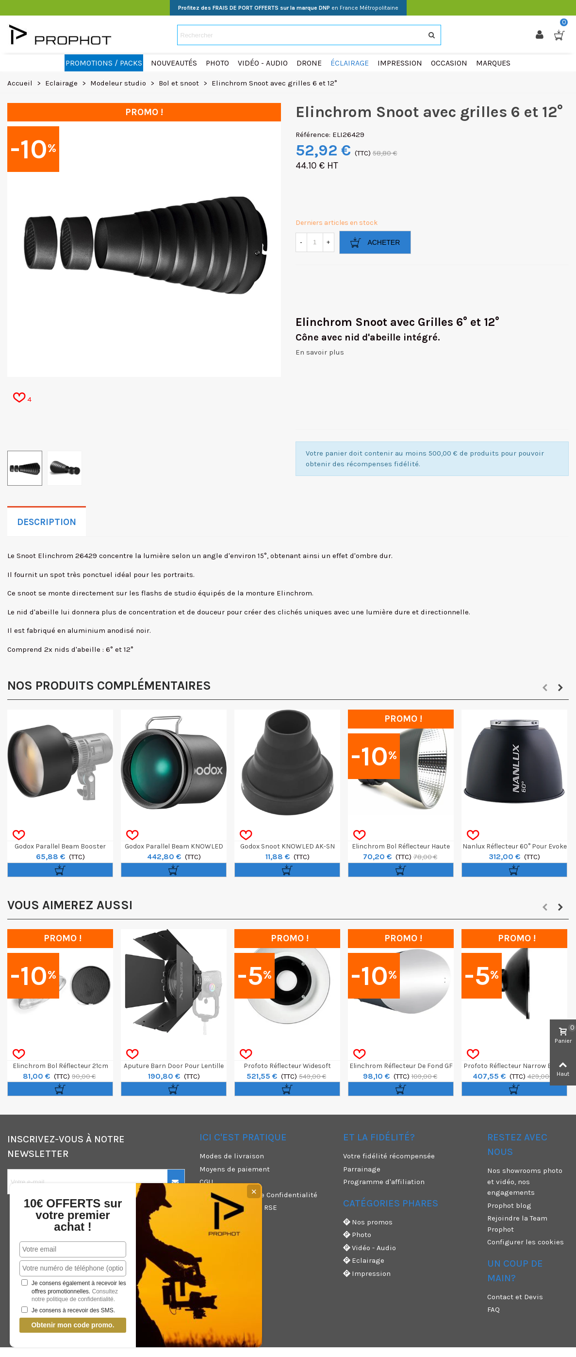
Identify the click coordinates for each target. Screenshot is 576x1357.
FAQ (493, 1309)
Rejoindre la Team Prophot (517, 1224)
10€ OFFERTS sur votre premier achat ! (73, 1215)
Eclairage (363, 1260)
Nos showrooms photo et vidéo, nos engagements (524, 1181)
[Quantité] (315, 242)
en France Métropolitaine (288, 7)
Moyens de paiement (234, 1169)
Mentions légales (229, 1220)
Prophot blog (509, 1205)
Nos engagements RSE (238, 1207)
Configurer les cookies (525, 1242)
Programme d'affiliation (384, 1181)
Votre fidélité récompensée (389, 1156)
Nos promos (368, 1222)
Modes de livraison (231, 1156)
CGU (206, 1181)
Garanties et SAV (227, 1233)
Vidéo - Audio (369, 1248)
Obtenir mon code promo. (72, 1325)
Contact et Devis (515, 1296)
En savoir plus (320, 352)
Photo (357, 1234)
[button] (545, 687)
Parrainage (361, 1169)
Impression (367, 1273)
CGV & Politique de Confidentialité (258, 1194)
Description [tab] (46, 522)
